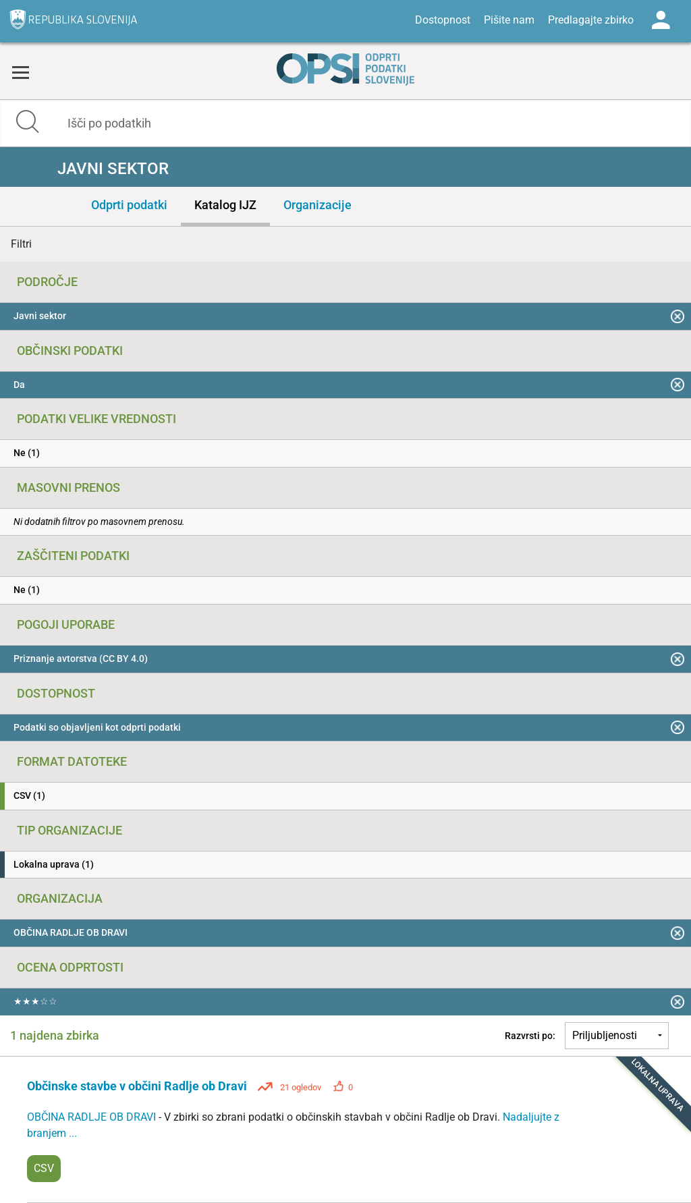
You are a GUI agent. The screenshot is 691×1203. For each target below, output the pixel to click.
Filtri (21, 243)
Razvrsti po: (530, 1035)
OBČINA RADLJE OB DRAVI (93, 1117)
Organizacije (317, 205)
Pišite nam (509, 19)
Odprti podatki (129, 205)
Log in (660, 20)
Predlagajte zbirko (591, 19)
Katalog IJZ (225, 205)
